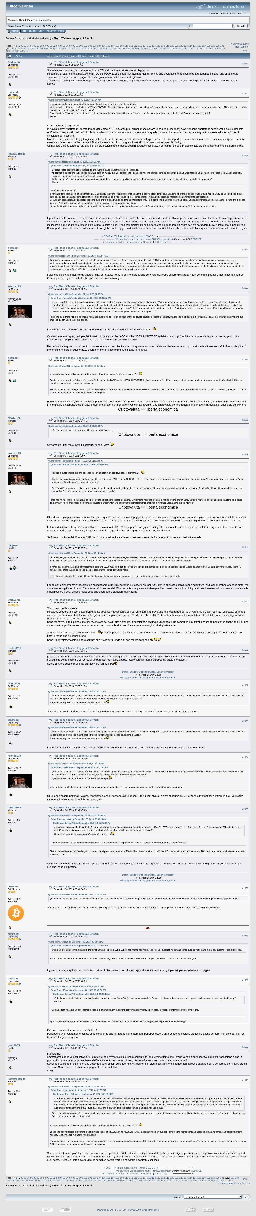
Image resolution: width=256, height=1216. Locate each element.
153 (105, 48)
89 (44, 45)
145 (68, 48)
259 (24, 51)
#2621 (245, 63)
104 (99, 45)
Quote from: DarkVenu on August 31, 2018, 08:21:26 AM (74, 100)
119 (168, 45)
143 (59, 48)
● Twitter (120, 242)
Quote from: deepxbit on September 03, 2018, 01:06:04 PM (76, 426)
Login (41, 31)
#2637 (245, 935)
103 (95, 45)
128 (208, 45)
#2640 (245, 1080)
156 (119, 48)
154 (109, 48)
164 (155, 48)
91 (51, 45)
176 (210, 48)
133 (14, 48)
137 (32, 48)
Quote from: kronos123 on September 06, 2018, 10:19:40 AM (76, 815)
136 (28, 48)
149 (87, 48)
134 (18, 48)
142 (55, 48)
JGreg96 (13, 886)
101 (86, 45)
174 (201, 48)
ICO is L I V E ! (162, 242)
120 (172, 45)
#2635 (245, 809)
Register (51, 31)
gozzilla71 (14, 1045)
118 (163, 45)
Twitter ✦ (171, 677)
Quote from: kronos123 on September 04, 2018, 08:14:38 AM (76, 553)
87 (38, 45)
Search (33, 31)
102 (90, 45)
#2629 (245, 547)
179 (223, 48)
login (37, 20)
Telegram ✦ (148, 677)
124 (190, 45)
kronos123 (14, 286)
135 (23, 48)
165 (160, 48)
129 (213, 45)
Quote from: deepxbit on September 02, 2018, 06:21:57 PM (76, 294)
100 (81, 45)
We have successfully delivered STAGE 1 (134, 236)
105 (104, 45)
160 (137, 48)
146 (73, 48)
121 (177, 45)
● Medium (146, 242)
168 (173, 48)
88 (41, 45)
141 (50, 48)
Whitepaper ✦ (127, 677)
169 (178, 48)
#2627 (245, 420)
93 (57, 45)
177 (214, 48)
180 (8, 51)
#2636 (245, 888)
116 (154, 45)
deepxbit (13, 247)
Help (24, 31)
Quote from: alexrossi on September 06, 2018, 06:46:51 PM (76, 986)
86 (34, 45)
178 (219, 48)
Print (245, 50)
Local (28, 38)
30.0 (45, 26)
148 (82, 48)
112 (136, 45)
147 (78, 48)
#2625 (245, 288)
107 (113, 45)
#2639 (245, 1047)
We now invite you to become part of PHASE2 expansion (143, 239)
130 (218, 45)
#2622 (245, 93)
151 (96, 48)
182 (17, 51)
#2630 (245, 601)
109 (122, 45)
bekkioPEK (14, 648)
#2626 (245, 359)
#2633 (245, 721)
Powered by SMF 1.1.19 (109, 1210)
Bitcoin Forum (14, 38)
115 (149, 45)
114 (145, 45)
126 (199, 45)
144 (64, 48)
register (47, 20)
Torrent (52, 26)
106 (108, 45)
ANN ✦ (138, 677)
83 (25, 45)
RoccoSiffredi (16, 153)
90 (47, 45)
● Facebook (133, 242)
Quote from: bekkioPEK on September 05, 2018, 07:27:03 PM (77, 691)
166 (164, 48)
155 (114, 48)
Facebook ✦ (160, 677)
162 (146, 48)
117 (158, 45)
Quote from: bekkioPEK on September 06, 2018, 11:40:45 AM (77, 894)
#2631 (245, 650)
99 (77, 45)
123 (186, 45)
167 (169, 48)
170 (182, 48)
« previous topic (239, 43)
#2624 (245, 249)
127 (204, 45)
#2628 (245, 455)
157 (123, 48)
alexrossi (13, 719)
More (61, 31)
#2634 (245, 757)
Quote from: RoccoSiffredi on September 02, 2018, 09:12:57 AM (78, 256)
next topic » (242, 46)
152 (100, 48)
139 (41, 48)
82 (21, 45)
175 (205, 48)
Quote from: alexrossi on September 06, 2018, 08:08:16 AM (76, 764)
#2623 (245, 155)
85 (31, 45)
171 (187, 48)
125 (195, 45)
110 (127, 45)
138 (37, 48)
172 (191, 48)
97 (70, 45)
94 (60, 45)
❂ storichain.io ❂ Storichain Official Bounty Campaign (148, 672)
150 (91, 48)
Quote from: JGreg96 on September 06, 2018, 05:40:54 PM (75, 942)
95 (64, 45)
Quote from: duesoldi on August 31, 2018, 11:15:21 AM (74, 162)
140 (46, 48)
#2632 (245, 685)
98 (73, 45)
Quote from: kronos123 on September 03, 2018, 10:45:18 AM (76, 366)
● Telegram (108, 242)
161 (141, 48)
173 (196, 48)
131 (222, 45)
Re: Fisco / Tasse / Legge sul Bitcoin (76, 62)
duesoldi (13, 92)
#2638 (245, 980)
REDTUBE (196, 239)
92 (54, 45)
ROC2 (107, 236)
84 (28, 45)
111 (131, 45)
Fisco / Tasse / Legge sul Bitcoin (73, 38)
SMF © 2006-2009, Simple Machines (141, 1210)
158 (128, 48)
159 (132, 48)
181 (13, 51)
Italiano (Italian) (42, 38)
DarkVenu (14, 62)
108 (117, 45)
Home (15, 31)
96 (67, 45)
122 (181, 45)
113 (140, 45)
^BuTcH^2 (14, 418)
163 (150, 48)
